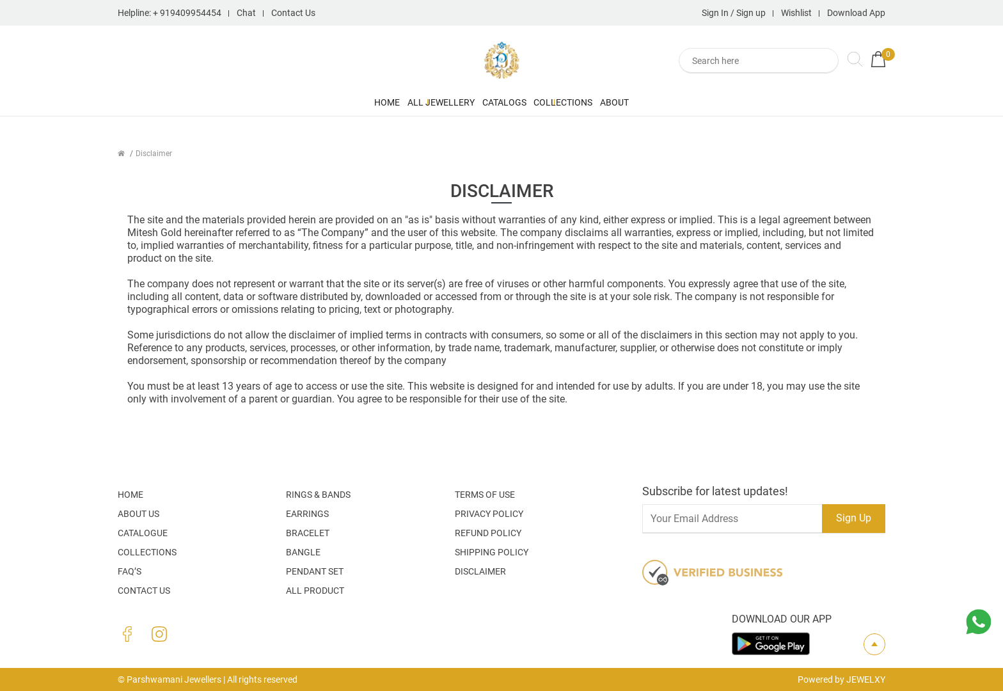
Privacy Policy (489, 514)
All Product (315, 590)
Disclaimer (480, 571)
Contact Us (293, 13)
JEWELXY (865, 679)
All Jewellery (390, 102)
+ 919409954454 (187, 13)
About (716, 102)
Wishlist (796, 13)
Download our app (782, 619)
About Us (138, 514)
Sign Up (853, 518)
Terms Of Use (485, 494)
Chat (246, 13)
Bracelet (307, 533)
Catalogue (143, 533)
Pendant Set (315, 571)
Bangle (303, 552)
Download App (856, 13)
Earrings (307, 514)
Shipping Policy (491, 552)
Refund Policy (488, 533)
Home (286, 102)
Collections (614, 102)
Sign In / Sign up (734, 13)
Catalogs (504, 102)
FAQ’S (129, 571)
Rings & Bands (318, 494)
